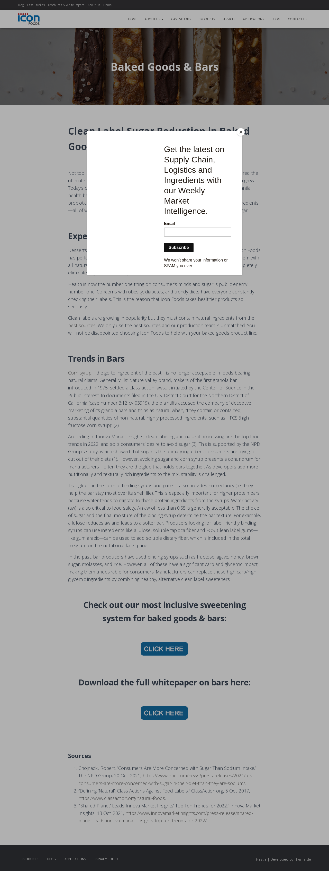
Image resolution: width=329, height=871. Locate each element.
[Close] (241, 132)
